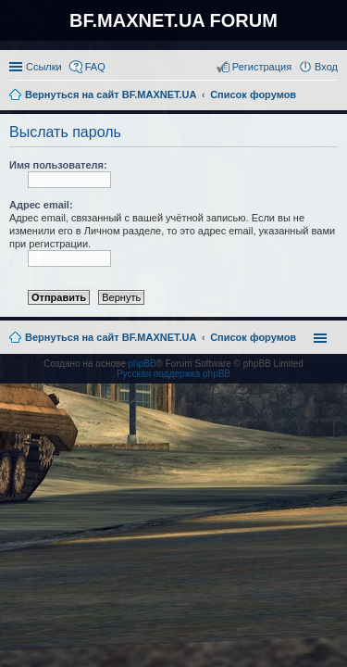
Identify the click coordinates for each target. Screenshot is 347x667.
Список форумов (253, 337)
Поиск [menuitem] (332, 96)
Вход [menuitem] (326, 66)
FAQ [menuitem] (95, 66)
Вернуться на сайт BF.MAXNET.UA (110, 337)
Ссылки (44, 66)
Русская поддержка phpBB (173, 374)
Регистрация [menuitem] (261, 66)
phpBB (142, 364)
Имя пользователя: (58, 164)
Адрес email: (41, 204)
